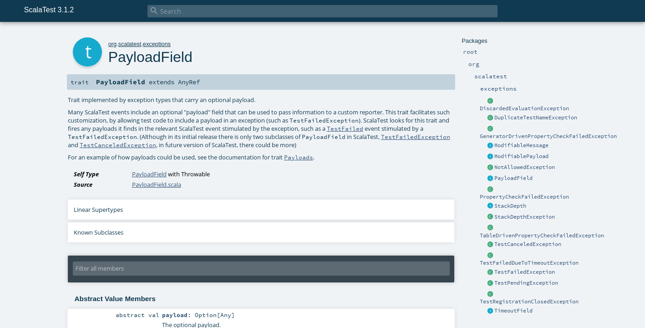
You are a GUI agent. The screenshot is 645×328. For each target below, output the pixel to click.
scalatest (130, 44)
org (112, 44)
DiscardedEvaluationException (524, 108)
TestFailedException (524, 272)
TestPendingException (526, 283)
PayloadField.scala (156, 184)
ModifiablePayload (521, 156)
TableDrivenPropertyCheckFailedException (542, 235)
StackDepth (510, 206)
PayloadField (513, 178)
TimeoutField (513, 311)
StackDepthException (524, 217)
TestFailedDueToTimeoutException (529, 263)
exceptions (157, 44)
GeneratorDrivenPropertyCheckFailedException (548, 136)
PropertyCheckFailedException (524, 197)
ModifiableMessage (521, 145)
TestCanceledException (527, 244)
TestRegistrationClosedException (529, 301)
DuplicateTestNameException (535, 117)
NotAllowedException (524, 167)
